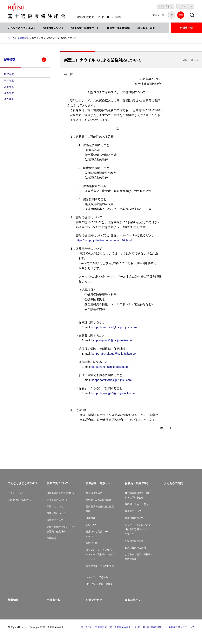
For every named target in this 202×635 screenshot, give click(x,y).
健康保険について (53, 28)
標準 (180, 15)
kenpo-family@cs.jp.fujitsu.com (111, 380)
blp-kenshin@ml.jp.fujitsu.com (110, 366)
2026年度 (9, 74)
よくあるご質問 (146, 28)
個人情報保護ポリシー (154, 627)
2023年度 (9, 93)
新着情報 (22, 38)
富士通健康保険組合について (125, 627)
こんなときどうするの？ (22, 28)
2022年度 (9, 99)
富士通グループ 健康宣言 (94, 627)
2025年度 (9, 80)
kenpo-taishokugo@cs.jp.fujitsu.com (114, 353)
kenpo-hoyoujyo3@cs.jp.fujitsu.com (114, 393)
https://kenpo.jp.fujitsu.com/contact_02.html (104, 240)
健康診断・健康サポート (85, 28)
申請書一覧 (186, 27)
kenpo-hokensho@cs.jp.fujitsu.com (114, 327)
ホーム (11, 38)
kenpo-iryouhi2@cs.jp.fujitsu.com (112, 340)
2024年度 (9, 86)
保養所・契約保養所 (118, 28)
